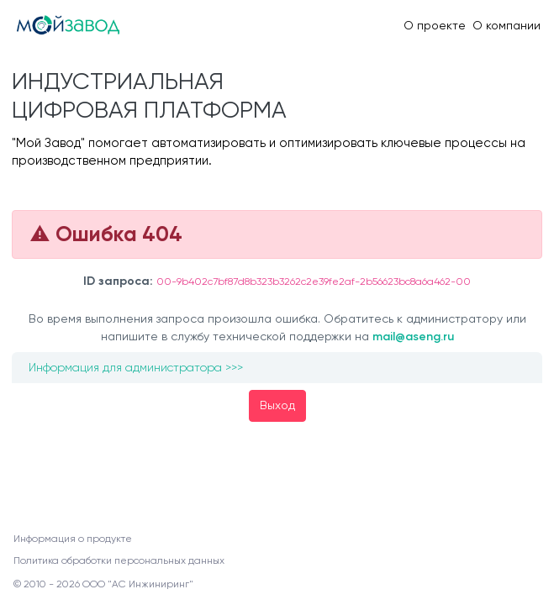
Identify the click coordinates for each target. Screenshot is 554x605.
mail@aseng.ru (413, 336)
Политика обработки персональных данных (118, 560)
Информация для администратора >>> (136, 367)
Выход (277, 405)
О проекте (435, 25)
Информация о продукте (72, 538)
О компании (506, 25)
